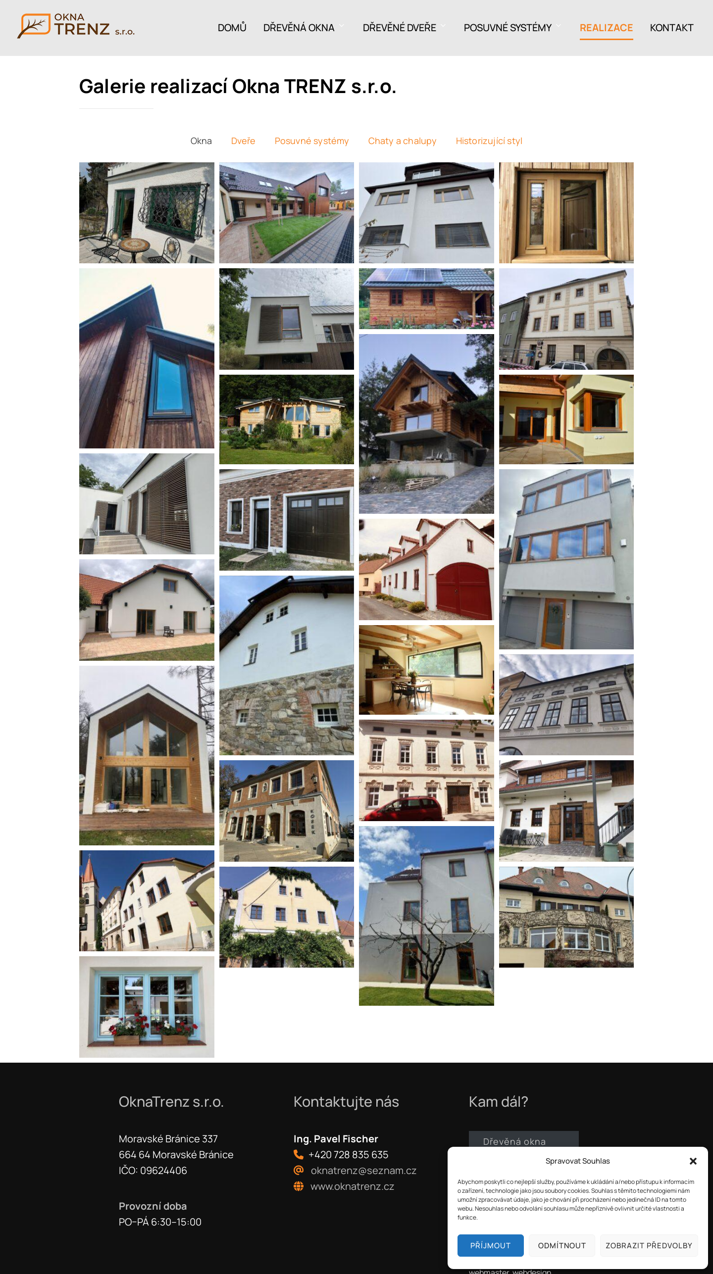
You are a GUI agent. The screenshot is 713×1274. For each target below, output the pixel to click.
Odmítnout (562, 1245)
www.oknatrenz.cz (352, 1185)
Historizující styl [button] (489, 141)
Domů (232, 27)
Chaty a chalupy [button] (402, 141)
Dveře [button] (243, 141)
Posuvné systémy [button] (312, 141)
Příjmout (490, 1245)
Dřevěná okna (304, 27)
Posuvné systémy (513, 27)
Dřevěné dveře (405, 27)
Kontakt (672, 27)
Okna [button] (201, 141)
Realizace (606, 27)
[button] (693, 1161)
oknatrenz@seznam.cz (364, 1169)
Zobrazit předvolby (649, 1245)
